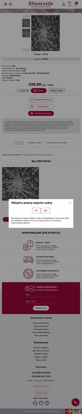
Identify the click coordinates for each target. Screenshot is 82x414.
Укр (45, 210)
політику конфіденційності (40, 220)
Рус (36, 210)
